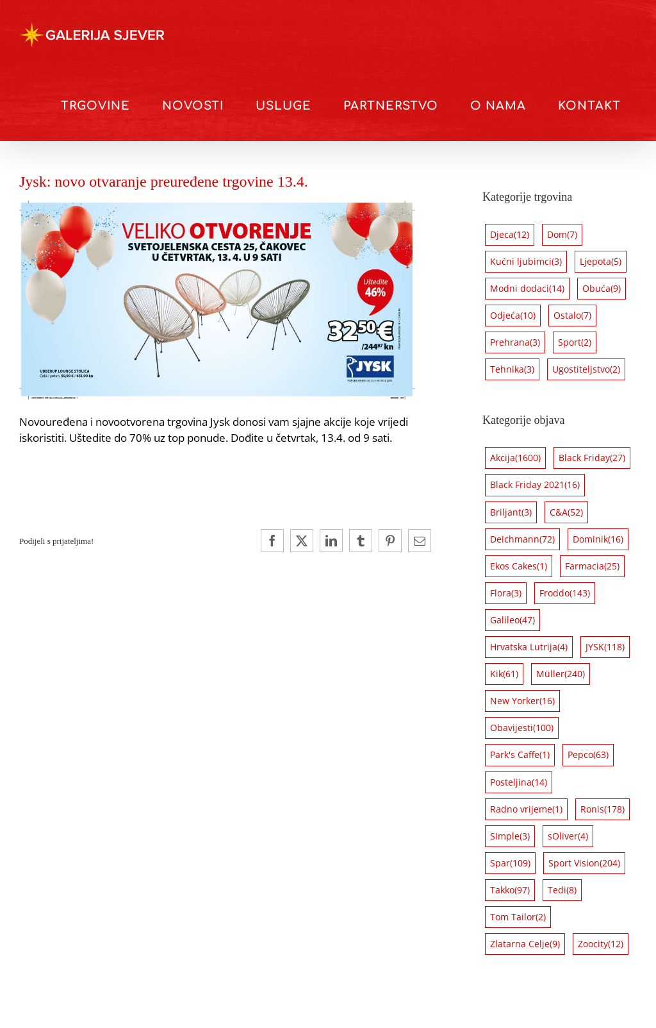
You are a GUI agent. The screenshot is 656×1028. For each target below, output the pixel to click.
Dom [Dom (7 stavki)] (562, 234)
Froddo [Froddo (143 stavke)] (564, 593)
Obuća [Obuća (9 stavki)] (601, 288)
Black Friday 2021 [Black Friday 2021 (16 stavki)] (535, 484)
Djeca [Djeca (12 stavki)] (509, 234)
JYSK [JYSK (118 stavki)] (605, 647)
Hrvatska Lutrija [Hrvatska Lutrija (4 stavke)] (529, 647)
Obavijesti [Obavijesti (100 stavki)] (522, 727)
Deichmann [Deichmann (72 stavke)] (522, 539)
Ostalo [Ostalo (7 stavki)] (572, 315)
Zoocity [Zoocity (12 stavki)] (600, 944)
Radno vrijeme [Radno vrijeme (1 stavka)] (526, 809)
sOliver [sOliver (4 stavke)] (568, 836)
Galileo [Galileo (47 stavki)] (512, 620)
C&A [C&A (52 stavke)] (566, 512)
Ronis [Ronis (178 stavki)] (602, 809)
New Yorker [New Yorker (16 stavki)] (522, 701)
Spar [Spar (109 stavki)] (510, 863)
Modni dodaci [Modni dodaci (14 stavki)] (527, 288)
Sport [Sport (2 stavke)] (574, 342)
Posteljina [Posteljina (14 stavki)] (518, 782)
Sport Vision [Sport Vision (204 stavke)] (584, 863)
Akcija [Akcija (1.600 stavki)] (515, 458)
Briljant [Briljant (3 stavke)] (511, 512)
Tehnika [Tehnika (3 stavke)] (512, 369)
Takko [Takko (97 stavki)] (510, 890)
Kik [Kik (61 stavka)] (504, 674)
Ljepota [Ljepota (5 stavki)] (600, 261)
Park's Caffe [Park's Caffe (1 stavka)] (520, 754)
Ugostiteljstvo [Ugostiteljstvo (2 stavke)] (586, 369)
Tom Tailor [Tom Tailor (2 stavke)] (518, 917)
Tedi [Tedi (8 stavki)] (562, 890)
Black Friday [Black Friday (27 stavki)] (592, 458)
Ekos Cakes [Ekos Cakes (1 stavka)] (518, 566)
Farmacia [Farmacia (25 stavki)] (592, 566)
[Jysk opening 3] (217, 206)
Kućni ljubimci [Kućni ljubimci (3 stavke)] (526, 261)
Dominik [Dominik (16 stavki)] (598, 539)
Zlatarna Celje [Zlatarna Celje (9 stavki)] (525, 944)
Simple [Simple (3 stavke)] (510, 836)
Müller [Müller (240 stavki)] (560, 674)
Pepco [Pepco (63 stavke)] (588, 754)
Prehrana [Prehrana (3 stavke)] (515, 342)
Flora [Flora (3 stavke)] (505, 593)
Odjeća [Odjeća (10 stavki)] (513, 315)
